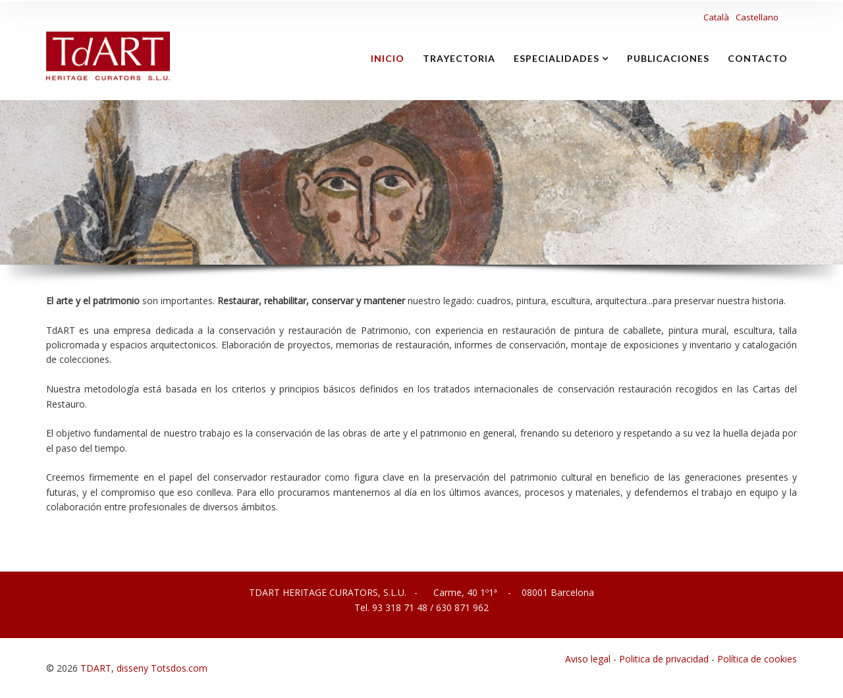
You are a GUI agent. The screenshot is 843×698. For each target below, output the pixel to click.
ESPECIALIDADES (556, 58)
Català (717, 17)
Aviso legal (588, 659)
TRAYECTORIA (459, 58)
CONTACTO (758, 58)
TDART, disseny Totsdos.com (143, 668)
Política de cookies (757, 659)
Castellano (757, 17)
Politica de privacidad (664, 659)
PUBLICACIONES (668, 58)
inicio (387, 58)
